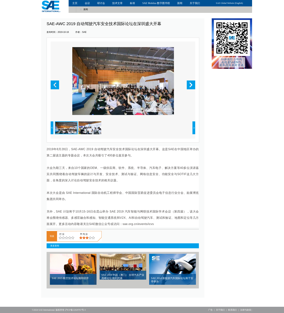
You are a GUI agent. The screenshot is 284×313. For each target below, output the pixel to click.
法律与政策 (245, 310)
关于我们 (195, 3)
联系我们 (232, 310)
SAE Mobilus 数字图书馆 (156, 3)
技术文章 (117, 3)
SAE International (46, 310)
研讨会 (101, 3)
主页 (74, 3)
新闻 (179, 3)
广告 (210, 310)
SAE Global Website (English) (229, 3)
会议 (87, 3)
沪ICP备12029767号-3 (75, 310)
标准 (132, 3)
